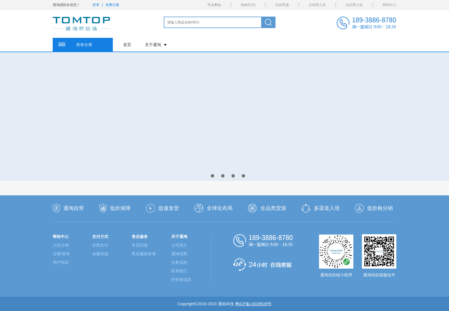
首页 (127, 44)
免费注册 (112, 5)
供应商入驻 (354, 5)
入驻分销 (61, 245)
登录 (95, 5)
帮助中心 (389, 5)
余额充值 (100, 253)
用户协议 (61, 262)
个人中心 (214, 5)
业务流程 (179, 262)
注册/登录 (61, 253)
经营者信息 (181, 279)
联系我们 (179, 271)
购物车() (248, 5)
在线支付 (100, 245)
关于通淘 (156, 44)
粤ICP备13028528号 (253, 304)
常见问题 (140, 245)
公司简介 (179, 245)
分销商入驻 (317, 5)
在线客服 (282, 5)
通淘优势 (179, 253)
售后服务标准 (144, 253)
